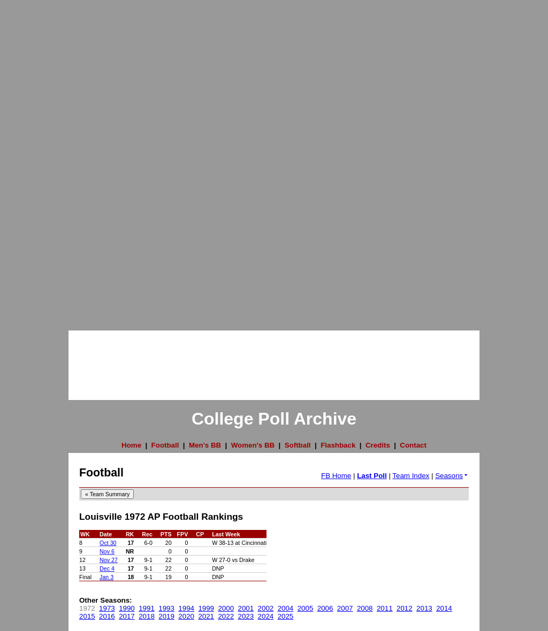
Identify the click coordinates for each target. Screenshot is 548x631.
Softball (298, 445)
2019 (166, 616)
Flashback (338, 445)
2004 (286, 608)
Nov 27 (109, 560)
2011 (385, 608)
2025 (286, 616)
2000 (226, 608)
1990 (127, 608)
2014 (444, 608)
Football (165, 445)
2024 (266, 616)
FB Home (336, 476)
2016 (107, 616)
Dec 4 (107, 568)
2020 (186, 616)
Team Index (410, 476)
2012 (405, 608)
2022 (226, 616)
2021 (206, 616)
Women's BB (253, 445)
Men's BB (205, 445)
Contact (413, 445)
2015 (87, 616)
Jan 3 (106, 577)
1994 (186, 608)
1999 (206, 608)
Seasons (452, 476)
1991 (147, 608)
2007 (345, 608)
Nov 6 (107, 551)
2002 (266, 608)
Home (131, 445)
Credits (378, 445)
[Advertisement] (43, 160)
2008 (365, 608)
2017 (127, 616)
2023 (246, 616)
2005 (306, 608)
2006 (325, 608)
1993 (166, 608)
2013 (424, 608)
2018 (147, 616)
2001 (246, 608)
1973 (107, 608)
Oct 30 (108, 543)
